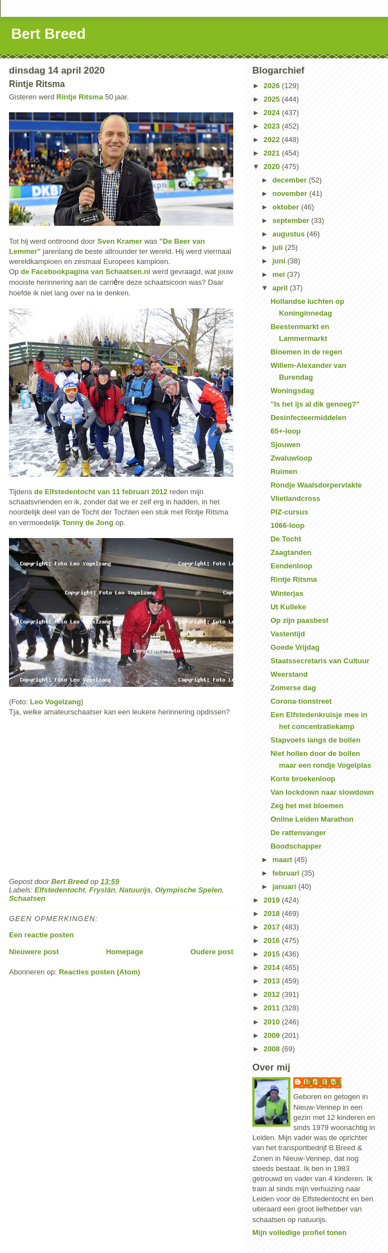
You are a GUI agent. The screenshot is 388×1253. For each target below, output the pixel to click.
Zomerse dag (293, 688)
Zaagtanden (290, 552)
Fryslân (102, 890)
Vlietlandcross (295, 498)
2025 (273, 99)
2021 (273, 153)
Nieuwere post (34, 951)
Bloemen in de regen (306, 352)
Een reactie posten (41, 935)
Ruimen (283, 471)
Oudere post (211, 951)
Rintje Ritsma (80, 97)
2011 (273, 1008)
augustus (289, 234)
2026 (273, 85)
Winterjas (286, 593)
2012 (273, 994)
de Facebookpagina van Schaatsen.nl (85, 271)
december (290, 180)
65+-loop (285, 431)
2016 (273, 940)
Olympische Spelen (188, 890)
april (281, 288)
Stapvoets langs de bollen (315, 740)
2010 (273, 1022)
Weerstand (288, 674)
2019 (273, 900)
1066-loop (287, 525)
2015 (273, 954)
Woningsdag (292, 390)
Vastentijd (287, 634)
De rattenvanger (298, 832)
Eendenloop (291, 566)
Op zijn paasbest (299, 620)
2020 (273, 166)
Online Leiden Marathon (311, 819)
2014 (273, 967)
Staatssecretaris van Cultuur (319, 661)
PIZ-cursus (289, 512)
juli (278, 247)
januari (285, 886)
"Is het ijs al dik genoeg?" (314, 404)
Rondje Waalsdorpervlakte (316, 485)
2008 (273, 1049)
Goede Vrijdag (294, 647)
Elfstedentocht (60, 890)
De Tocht (285, 539)
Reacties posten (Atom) (99, 972)
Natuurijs (135, 890)
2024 (273, 112)
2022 (273, 139)
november (291, 193)
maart (283, 859)
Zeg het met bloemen (306, 805)
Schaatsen (27, 898)
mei (279, 274)
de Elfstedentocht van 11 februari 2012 (101, 491)
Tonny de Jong (87, 522)
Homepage (124, 951)
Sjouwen (285, 444)
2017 (273, 927)
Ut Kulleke (288, 607)
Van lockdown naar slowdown (321, 792)
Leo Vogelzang (55, 702)
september (291, 220)
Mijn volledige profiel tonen (299, 1232)
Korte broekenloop (302, 778)
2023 (273, 126)
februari (287, 873)
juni (280, 261)
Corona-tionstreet (300, 701)
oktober (286, 207)
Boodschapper (295, 846)
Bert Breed (48, 33)
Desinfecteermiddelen (308, 417)
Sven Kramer (121, 241)
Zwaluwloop (291, 458)
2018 (273, 913)
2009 (273, 1035)
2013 (273, 981)
